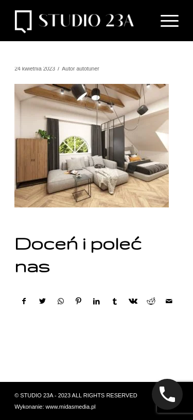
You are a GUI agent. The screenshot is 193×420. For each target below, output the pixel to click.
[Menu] (164, 20)
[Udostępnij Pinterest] (78, 301)
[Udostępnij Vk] (133, 301)
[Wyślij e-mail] (169, 301)
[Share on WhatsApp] (60, 301)
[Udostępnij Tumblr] (115, 301)
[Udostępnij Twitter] (42, 301)
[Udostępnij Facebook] (24, 301)
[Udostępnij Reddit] (151, 301)
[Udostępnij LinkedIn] (97, 301)
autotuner (87, 68)
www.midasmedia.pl (71, 407)
